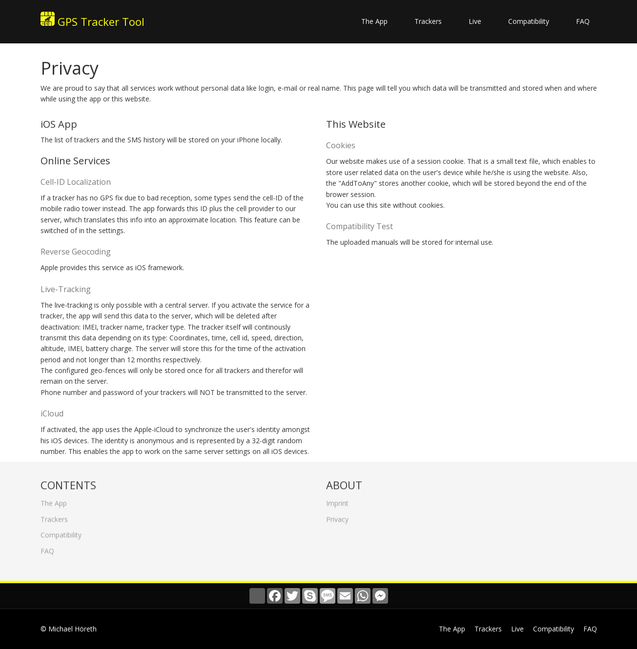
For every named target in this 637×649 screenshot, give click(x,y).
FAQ (583, 21)
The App (374, 21)
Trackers (428, 21)
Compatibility (528, 21)
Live (475, 21)
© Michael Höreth (69, 628)
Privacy (337, 516)
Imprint (337, 501)
